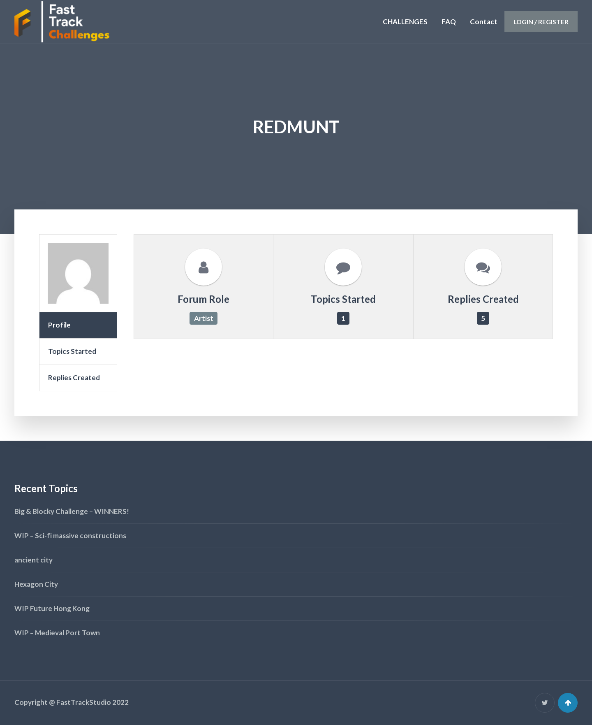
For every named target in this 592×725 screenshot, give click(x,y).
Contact (483, 21)
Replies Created (74, 377)
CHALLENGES (405, 21)
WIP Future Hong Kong (52, 608)
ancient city (33, 559)
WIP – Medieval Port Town (57, 632)
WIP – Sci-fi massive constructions (70, 535)
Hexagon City (36, 584)
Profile (59, 325)
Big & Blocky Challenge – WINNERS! (71, 511)
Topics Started (72, 351)
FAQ (449, 21)
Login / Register (541, 22)
